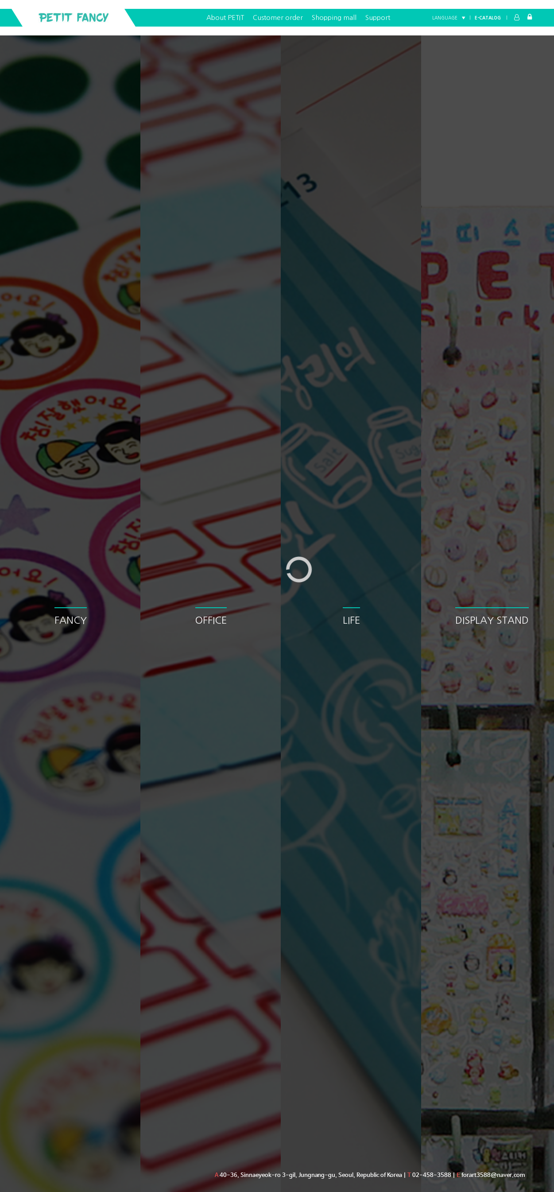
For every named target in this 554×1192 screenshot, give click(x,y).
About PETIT (225, 17)
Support (377, 17)
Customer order (278, 17)
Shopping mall (334, 17)
